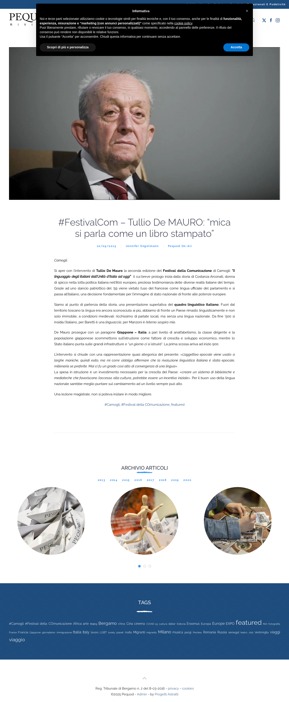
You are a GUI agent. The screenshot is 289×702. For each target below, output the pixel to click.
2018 (163, 480)
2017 (150, 480)
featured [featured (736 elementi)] (249, 622)
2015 (126, 480)
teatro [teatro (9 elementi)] (243, 632)
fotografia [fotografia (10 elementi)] (274, 624)
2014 (114, 480)
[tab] (139, 566)
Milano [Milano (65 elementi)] (164, 631)
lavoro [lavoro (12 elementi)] (94, 632)
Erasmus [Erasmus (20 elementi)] (193, 623)
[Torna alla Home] (31, 20)
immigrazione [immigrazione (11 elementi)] (64, 632)
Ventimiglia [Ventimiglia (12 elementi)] (262, 632)
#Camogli (112, 405)
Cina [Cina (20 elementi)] (129, 623)
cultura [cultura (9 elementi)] (163, 624)
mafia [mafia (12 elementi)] (128, 632)
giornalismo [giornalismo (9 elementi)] (48, 632)
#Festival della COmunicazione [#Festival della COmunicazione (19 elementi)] (48, 623)
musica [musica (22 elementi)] (177, 632)
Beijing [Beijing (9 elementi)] (93, 624)
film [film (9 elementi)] (265, 624)
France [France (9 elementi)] (13, 632)
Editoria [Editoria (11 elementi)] (181, 623)
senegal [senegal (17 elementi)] (233, 632)
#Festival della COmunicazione (145, 405)
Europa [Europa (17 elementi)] (206, 623)
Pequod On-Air (180, 246)
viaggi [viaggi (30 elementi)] (275, 632)
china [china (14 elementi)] (121, 623)
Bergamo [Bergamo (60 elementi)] (107, 623)
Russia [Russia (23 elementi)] (222, 632)
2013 (101, 480)
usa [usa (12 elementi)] (251, 632)
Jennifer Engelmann (142, 246)
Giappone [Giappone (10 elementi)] (35, 632)
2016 (138, 480)
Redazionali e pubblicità (266, 4)
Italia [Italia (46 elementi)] (77, 632)
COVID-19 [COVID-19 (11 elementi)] (152, 623)
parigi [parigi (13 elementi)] (187, 632)
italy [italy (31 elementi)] (86, 632)
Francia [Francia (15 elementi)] (23, 632)
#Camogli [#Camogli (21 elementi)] (16, 623)
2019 (175, 480)
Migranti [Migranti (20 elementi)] (139, 632)
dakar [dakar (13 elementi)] (171, 623)
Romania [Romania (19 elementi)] (209, 632)
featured (177, 405)
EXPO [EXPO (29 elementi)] (230, 623)
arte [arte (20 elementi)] (86, 623)
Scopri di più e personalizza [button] (68, 47)
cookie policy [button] (183, 23)
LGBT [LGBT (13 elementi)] (103, 632)
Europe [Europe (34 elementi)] (218, 623)
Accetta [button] (236, 47)
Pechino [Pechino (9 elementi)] (197, 632)
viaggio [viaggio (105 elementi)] (17, 639)
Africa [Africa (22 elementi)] (77, 623)
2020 (187, 480)
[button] (144, 678)
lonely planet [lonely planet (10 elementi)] (116, 632)
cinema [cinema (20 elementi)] (139, 623)
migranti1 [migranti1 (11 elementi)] (151, 632)
